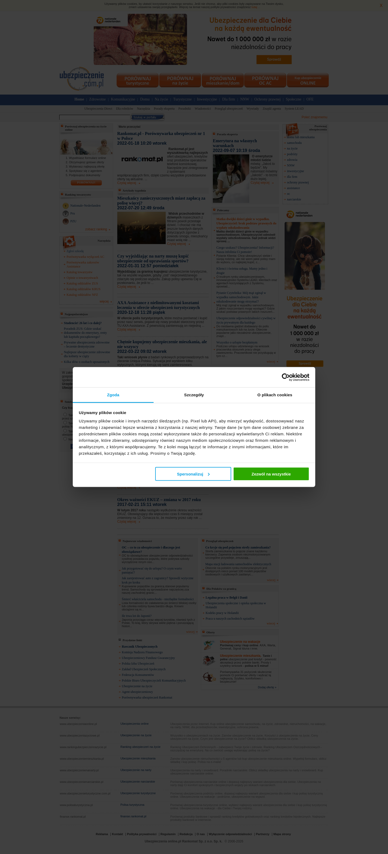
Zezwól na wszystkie (271, 473)
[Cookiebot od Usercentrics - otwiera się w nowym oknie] (285, 377)
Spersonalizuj (193, 473)
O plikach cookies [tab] (274, 395)
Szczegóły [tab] (194, 395)
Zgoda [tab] (113, 395)
